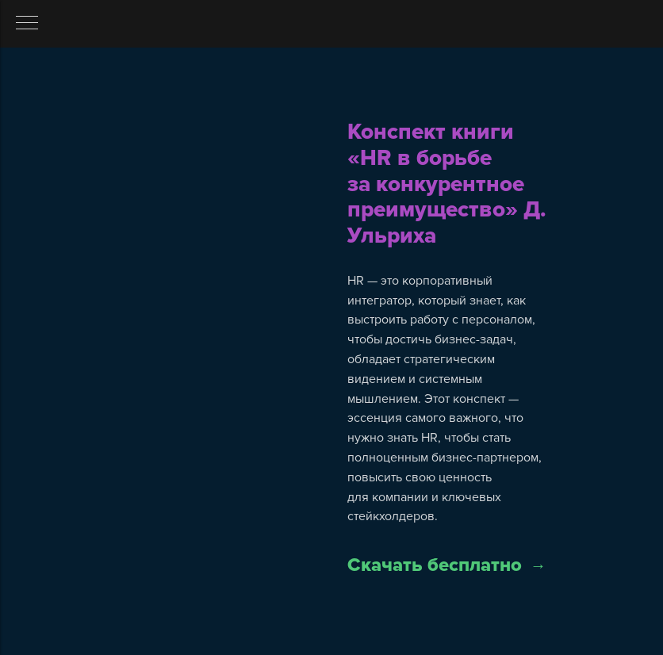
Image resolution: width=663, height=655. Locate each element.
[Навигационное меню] (27, 24)
